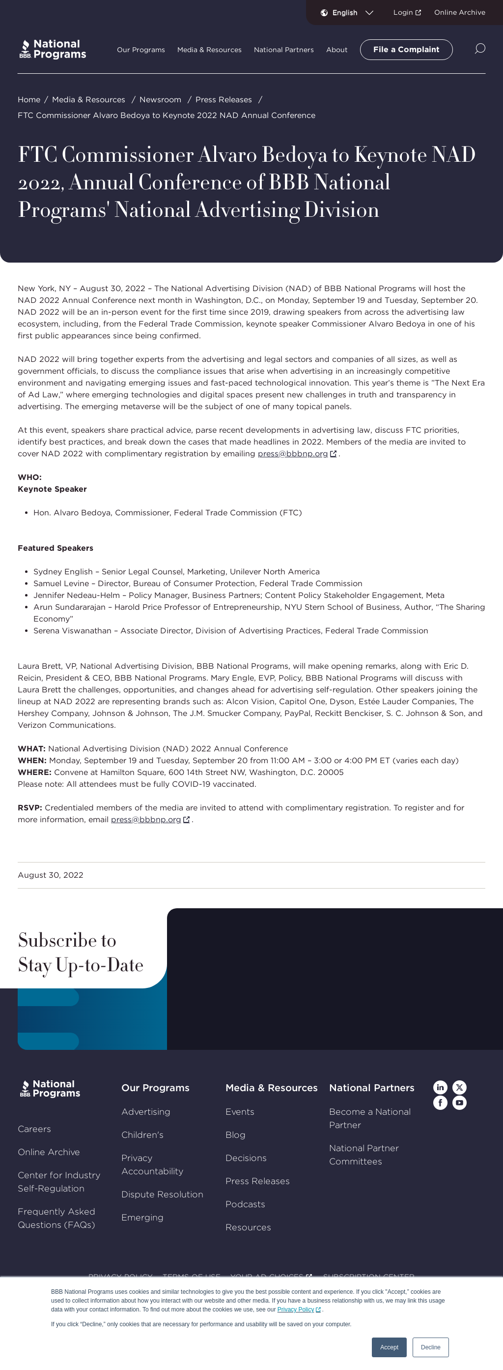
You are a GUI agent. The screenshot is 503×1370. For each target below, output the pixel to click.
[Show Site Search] (480, 49)
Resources (248, 1227)
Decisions (246, 1158)
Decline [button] (431, 1347)
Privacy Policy (296, 1309)
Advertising (145, 1111)
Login (403, 12)
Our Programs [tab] (141, 50)
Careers (34, 1129)
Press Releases (224, 99)
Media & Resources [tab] (209, 50)
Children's (142, 1135)
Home (29, 99)
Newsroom (160, 99)
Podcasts (245, 1204)
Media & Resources (88, 99)
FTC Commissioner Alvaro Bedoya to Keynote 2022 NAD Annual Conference (166, 115)
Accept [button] (389, 1347)
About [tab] (337, 50)
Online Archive (459, 12)
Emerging (142, 1217)
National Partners (372, 1088)
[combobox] (357, 12)
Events (239, 1111)
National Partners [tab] (284, 50)
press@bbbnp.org (293, 453)
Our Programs (155, 1088)
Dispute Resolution (162, 1194)
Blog (235, 1135)
